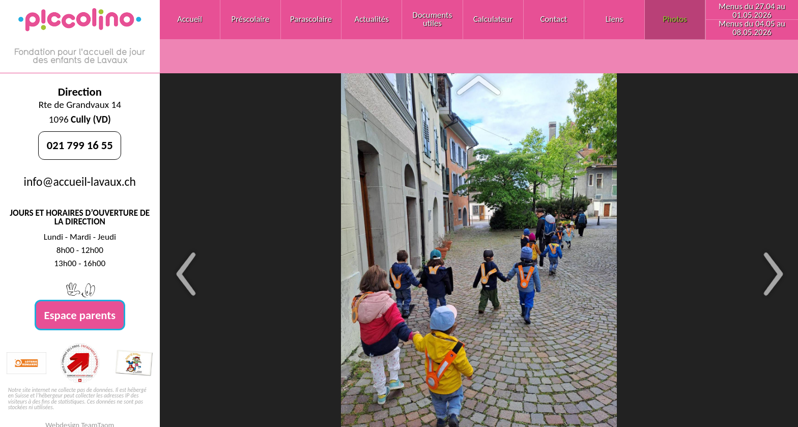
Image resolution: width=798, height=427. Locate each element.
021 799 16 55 (80, 145)
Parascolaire (311, 19)
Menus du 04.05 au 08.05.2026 (752, 28)
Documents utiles (432, 19)
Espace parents (80, 315)
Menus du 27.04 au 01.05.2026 (752, 10)
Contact (553, 19)
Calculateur (492, 19)
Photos (675, 19)
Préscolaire (250, 19)
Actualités (372, 19)
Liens (614, 19)
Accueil (189, 19)
